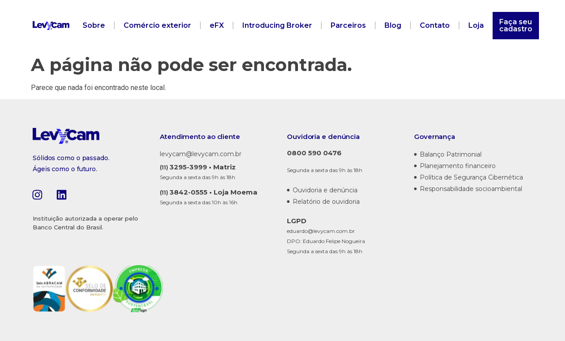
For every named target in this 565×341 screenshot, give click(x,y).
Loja (476, 25)
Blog (392, 25)
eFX (217, 25)
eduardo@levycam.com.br (321, 231)
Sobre (94, 25)
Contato (435, 25)
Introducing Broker (277, 25)
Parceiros (348, 25)
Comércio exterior (157, 25)
